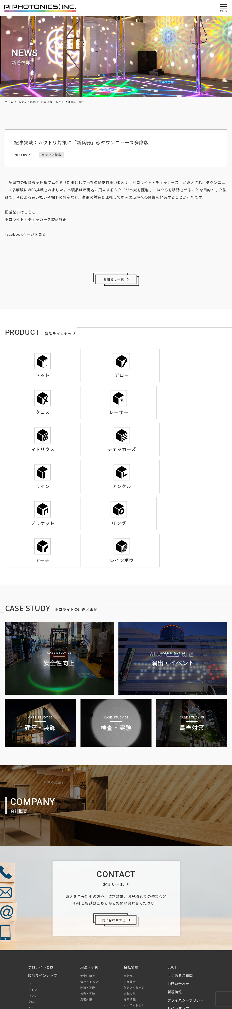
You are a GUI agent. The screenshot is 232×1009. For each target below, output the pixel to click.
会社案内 (130, 903)
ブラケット (35, 977)
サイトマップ (178, 936)
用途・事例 (89, 895)
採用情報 (130, 927)
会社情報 (131, 895)
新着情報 (174, 919)
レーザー (34, 953)
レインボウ (35, 959)
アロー (32, 941)
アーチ (32, 935)
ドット (32, 912)
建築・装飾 (87, 915)
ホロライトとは (41, 895)
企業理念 (130, 909)
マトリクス (35, 947)
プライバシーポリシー (185, 927)
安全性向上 (87, 903)
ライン (32, 917)
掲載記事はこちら (20, 212)
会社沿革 (130, 921)
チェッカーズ (37, 965)
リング (32, 923)
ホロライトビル (134, 933)
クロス (32, 930)
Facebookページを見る (25, 234)
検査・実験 (87, 921)
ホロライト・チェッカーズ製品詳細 (36, 219)
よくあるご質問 (180, 903)
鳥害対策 (86, 927)
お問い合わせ (178, 911)
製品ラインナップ (42, 903)
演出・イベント (90, 909)
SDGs (171, 895)
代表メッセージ (134, 915)
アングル (34, 971)
